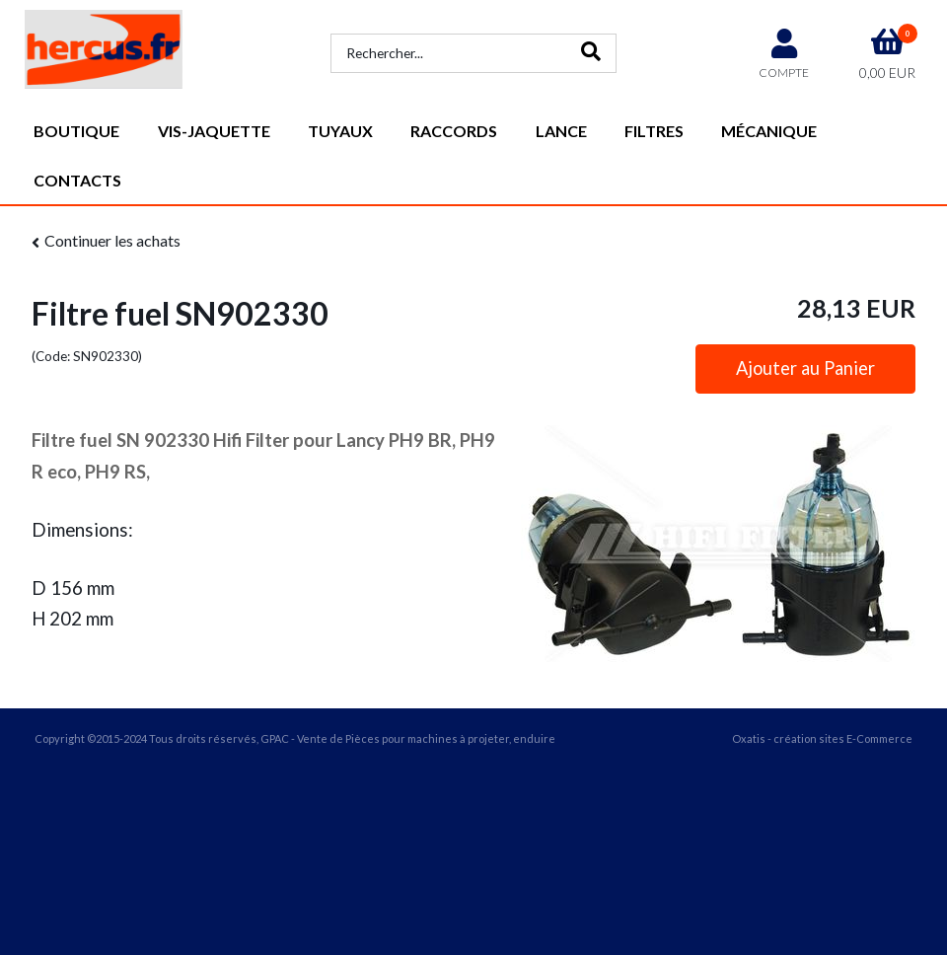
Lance (561, 130)
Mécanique (769, 130)
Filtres (654, 130)
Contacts (77, 180)
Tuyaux (340, 130)
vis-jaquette (214, 130)
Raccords (453, 130)
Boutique (76, 130)
